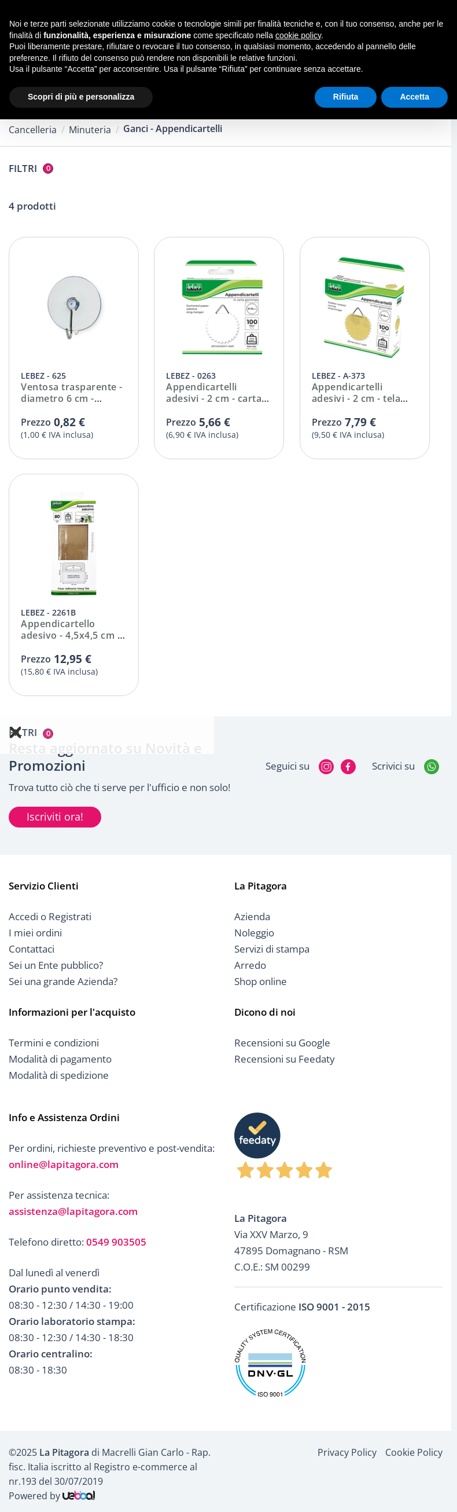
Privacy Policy (347, 1452)
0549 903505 (116, 1242)
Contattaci (31, 948)
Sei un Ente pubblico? (56, 965)
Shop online (260, 981)
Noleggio (254, 932)
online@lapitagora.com (64, 1164)
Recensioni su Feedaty (284, 1059)
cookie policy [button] (298, 35)
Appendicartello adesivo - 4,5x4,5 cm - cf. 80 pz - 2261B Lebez (74, 635)
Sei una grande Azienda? (63, 981)
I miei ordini (35, 932)
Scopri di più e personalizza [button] (81, 96)
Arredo (250, 965)
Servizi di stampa (271, 948)
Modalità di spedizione (59, 1075)
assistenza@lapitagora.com (73, 1211)
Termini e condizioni (54, 1042)
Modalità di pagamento (60, 1059)
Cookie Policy (414, 1452)
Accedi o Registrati (50, 916)
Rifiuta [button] (346, 96)
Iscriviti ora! (55, 816)
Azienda (252, 916)
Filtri (31, 168)
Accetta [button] (414, 96)
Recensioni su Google (282, 1042)
